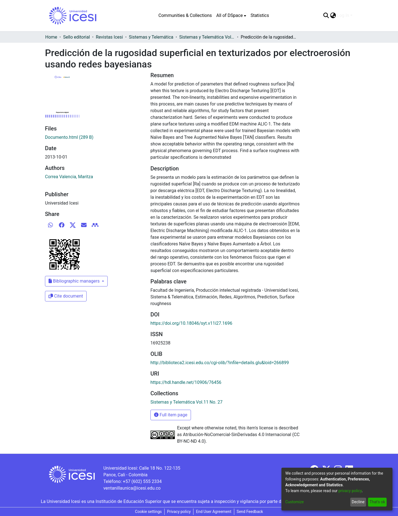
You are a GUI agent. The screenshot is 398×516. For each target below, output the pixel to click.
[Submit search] (326, 15)
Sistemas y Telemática (151, 37)
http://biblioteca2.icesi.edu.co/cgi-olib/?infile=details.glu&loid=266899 (219, 362)
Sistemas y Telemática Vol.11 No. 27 (207, 37)
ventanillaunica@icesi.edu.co (131, 488)
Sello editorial (76, 37)
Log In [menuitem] (343, 15)
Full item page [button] (170, 414)
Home (51, 37)
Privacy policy (179, 511)
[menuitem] (231, 15)
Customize (294, 502)
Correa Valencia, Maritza (69, 176)
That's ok (377, 502)
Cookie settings (148, 511)
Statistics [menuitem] (260, 15)
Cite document (66, 296)
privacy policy (350, 491)
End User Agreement (213, 511)
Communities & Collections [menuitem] (185, 15)
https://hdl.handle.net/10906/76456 (185, 382)
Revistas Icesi (109, 37)
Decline (358, 502)
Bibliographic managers (75, 281)
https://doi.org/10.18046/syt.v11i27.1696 (191, 323)
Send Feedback (250, 511)
